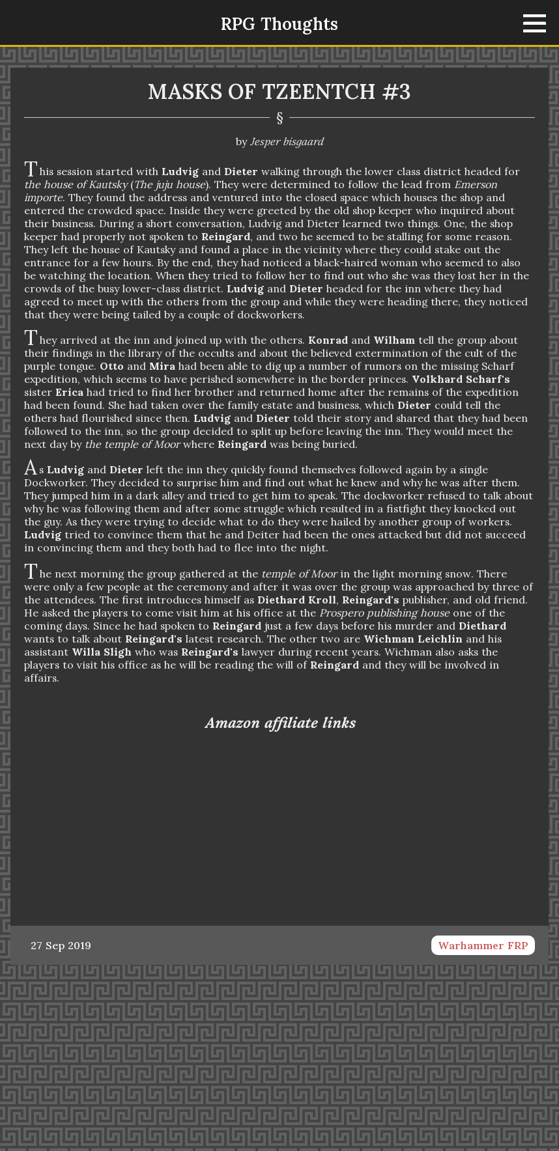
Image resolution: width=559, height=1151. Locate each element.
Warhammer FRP (483, 945)
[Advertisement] (279, 1056)
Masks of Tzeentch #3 (279, 91)
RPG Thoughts (279, 24)
